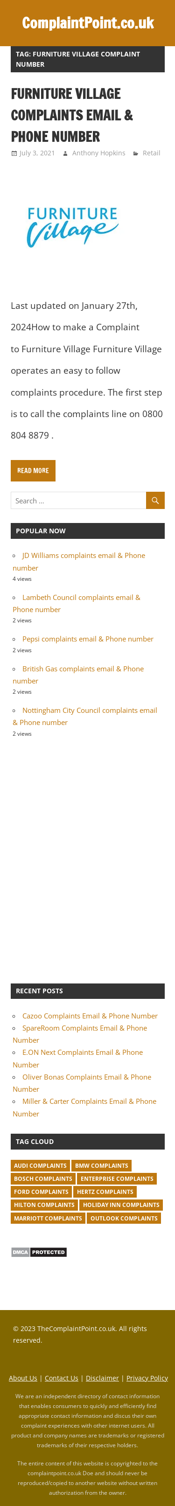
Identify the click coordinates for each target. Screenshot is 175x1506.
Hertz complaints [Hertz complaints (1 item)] (105, 1192)
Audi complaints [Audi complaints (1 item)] (40, 1166)
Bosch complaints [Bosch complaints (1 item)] (43, 1179)
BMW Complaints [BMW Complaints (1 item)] (101, 1166)
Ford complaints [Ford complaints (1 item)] (41, 1192)
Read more (33, 470)
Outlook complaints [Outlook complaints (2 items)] (124, 1218)
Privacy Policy (147, 1378)
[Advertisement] (87, 859)
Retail (152, 152)
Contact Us (61, 1378)
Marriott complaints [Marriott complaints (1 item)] (48, 1218)
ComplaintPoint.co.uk (88, 23)
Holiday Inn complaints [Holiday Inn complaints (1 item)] (121, 1205)
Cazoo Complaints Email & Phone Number (90, 1015)
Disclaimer (102, 1378)
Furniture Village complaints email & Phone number (72, 115)
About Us (23, 1378)
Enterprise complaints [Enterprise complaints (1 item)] (117, 1179)
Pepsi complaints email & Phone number (88, 638)
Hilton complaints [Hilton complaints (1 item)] (44, 1205)
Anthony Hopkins (99, 152)
